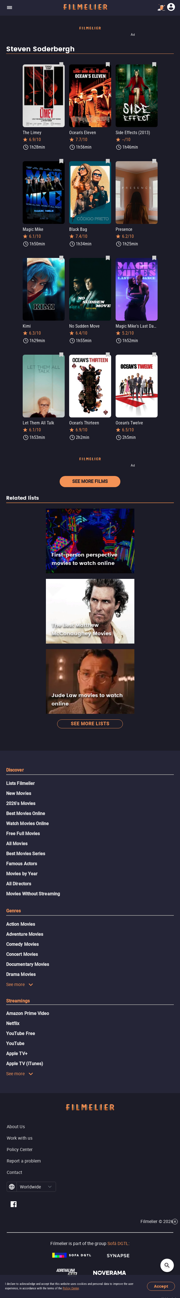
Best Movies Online (25, 813)
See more (19, 984)
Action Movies (20, 924)
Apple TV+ (16, 1053)
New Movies (18, 793)
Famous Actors (21, 863)
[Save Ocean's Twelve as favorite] (154, 354)
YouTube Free (20, 1033)
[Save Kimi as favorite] (61, 257)
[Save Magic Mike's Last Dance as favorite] (154, 257)
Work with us (19, 1138)
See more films (90, 481)
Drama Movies (21, 974)
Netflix (13, 1023)
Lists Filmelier (20, 783)
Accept (161, 1286)
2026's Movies (20, 803)
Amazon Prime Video (27, 1013)
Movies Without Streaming (33, 893)
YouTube (15, 1043)
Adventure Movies (24, 934)
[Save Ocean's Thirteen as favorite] (107, 354)
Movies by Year (22, 873)
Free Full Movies (23, 833)
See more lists (90, 723)
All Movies (16, 843)
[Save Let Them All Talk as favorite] (61, 354)
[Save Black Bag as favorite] (107, 161)
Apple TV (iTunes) (24, 1063)
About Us (16, 1126)
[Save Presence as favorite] (154, 161)
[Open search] (167, 1265)
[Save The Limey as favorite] (61, 64)
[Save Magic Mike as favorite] (61, 161)
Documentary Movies (27, 964)
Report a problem (24, 1161)
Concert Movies (22, 954)
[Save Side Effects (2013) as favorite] (154, 64)
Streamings (18, 1001)
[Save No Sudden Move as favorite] (107, 257)
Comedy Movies (22, 944)
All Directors (18, 883)
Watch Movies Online (27, 823)
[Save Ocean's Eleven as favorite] (107, 64)
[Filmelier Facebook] (13, 1205)
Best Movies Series (25, 853)
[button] (50, 1187)
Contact (14, 1172)
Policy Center (71, 1288)
